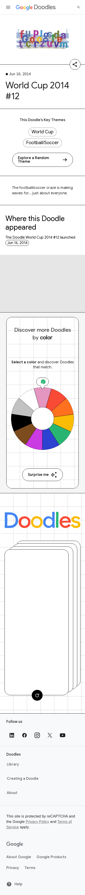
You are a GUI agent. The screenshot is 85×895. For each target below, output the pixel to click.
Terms (29, 868)
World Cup (42, 132)
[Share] (75, 64)
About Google (18, 857)
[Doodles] (42, 520)
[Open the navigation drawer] (8, 7)
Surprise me (42, 475)
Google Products (51, 857)
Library (13, 764)
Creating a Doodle (23, 778)
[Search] (78, 7)
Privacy (12, 868)
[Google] (14, 844)
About (12, 793)
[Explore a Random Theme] (42, 160)
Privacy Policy (37, 822)
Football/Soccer (42, 143)
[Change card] (37, 695)
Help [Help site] (14, 884)
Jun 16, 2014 (17, 243)
